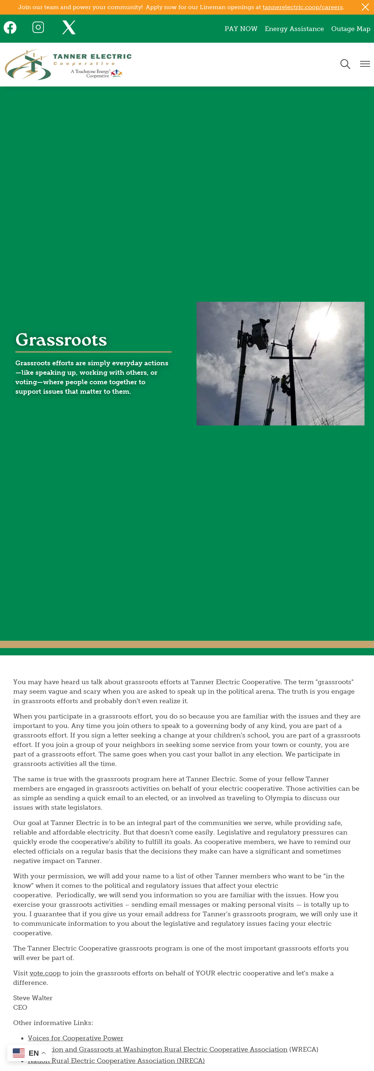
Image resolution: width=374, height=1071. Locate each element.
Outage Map (350, 29)
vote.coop (45, 973)
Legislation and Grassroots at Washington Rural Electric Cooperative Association (157, 1049)
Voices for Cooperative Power (75, 1038)
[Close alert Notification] (365, 7)
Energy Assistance (294, 29)
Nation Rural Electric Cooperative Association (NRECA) (116, 1061)
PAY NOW (241, 29)
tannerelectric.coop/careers (303, 7)
